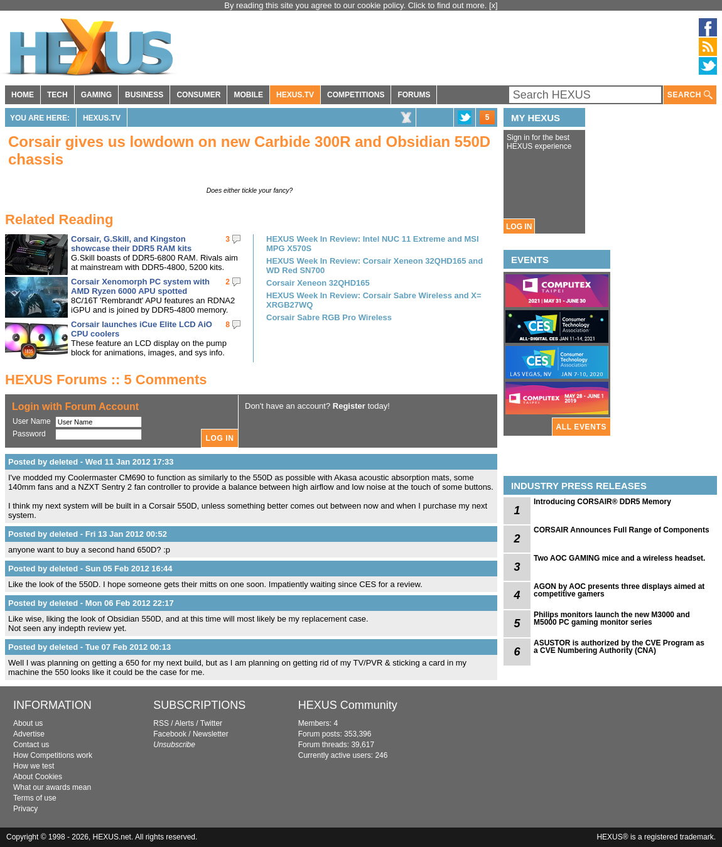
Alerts (184, 723)
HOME (22, 94)
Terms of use (35, 798)
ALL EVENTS (581, 427)
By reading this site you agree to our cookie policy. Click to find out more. (356, 5)
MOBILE (248, 94)
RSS (161, 723)
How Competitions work (52, 755)
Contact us (31, 744)
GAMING (96, 94)
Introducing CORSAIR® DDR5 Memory (602, 501)
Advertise (29, 734)
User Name (32, 421)
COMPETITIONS (355, 94)
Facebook (169, 734)
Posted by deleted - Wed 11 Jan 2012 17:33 (91, 462)
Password (29, 433)
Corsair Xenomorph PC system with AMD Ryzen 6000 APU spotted (140, 286)
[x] (493, 5)
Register (349, 406)
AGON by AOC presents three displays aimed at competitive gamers (619, 590)
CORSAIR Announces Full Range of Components (621, 530)
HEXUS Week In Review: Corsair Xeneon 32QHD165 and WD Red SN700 (374, 265)
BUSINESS (144, 94)
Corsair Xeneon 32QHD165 (318, 283)
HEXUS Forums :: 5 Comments (106, 379)
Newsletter (211, 734)
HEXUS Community (347, 705)
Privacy (25, 808)
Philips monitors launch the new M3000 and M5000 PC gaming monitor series (612, 618)
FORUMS (413, 94)
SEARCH (690, 95)
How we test (33, 766)
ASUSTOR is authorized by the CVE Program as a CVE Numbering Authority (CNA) (619, 646)
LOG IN (519, 226)
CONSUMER (198, 94)
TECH (57, 94)
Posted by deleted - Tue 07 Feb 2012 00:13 (89, 647)
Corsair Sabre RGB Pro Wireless (329, 317)
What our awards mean (52, 787)
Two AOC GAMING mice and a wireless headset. (619, 558)
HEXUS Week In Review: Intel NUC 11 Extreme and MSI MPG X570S (372, 243)
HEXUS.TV (295, 94)
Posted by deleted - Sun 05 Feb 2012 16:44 (90, 568)
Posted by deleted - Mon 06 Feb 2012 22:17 (91, 603)
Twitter (211, 723)
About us (28, 723)
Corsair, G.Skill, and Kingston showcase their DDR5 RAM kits (131, 243)
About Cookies (37, 776)
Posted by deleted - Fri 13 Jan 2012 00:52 (87, 534)
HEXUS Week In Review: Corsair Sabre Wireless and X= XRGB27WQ (373, 300)
